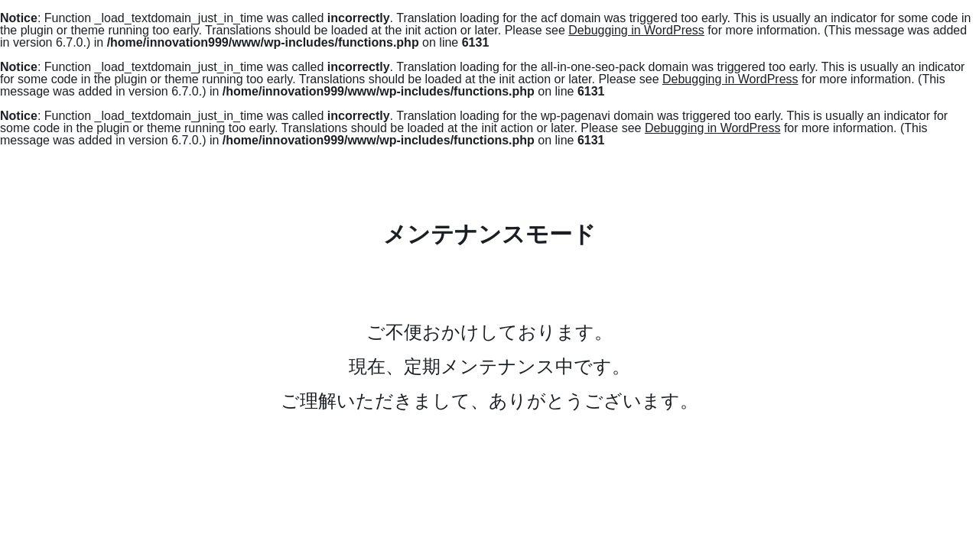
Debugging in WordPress (636, 30)
